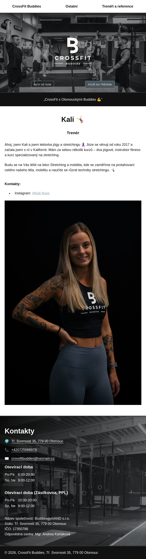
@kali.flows (41, 193)
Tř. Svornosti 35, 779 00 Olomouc (37, 441)
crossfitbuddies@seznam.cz (33, 458)
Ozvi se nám (42, 84)
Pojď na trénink (100, 84)
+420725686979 (24, 450)
